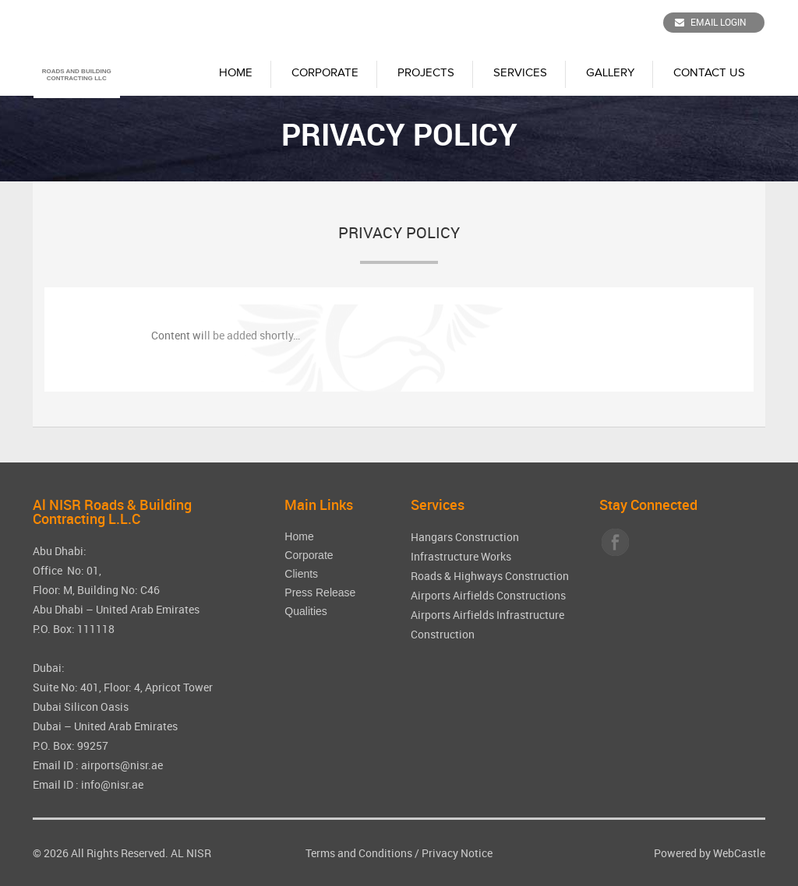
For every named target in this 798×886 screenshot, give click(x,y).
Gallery (610, 72)
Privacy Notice (457, 853)
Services (520, 72)
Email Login (711, 22)
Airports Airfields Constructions (488, 595)
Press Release (319, 592)
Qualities (305, 611)
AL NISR (191, 853)
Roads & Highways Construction (490, 575)
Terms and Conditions (358, 853)
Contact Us (709, 72)
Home (235, 72)
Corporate (324, 72)
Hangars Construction (465, 536)
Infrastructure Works (461, 556)
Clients (301, 574)
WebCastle (739, 853)
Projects (425, 72)
